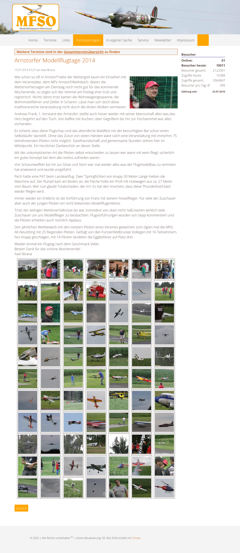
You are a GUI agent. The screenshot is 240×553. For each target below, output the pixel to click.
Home (33, 40)
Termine (50, 40)
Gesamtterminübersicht (84, 52)
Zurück (21, 508)
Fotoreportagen (88, 40)
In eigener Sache (119, 40)
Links (66, 40)
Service (143, 40)
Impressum (185, 40)
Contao (136, 538)
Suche (203, 40)
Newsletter (162, 40)
